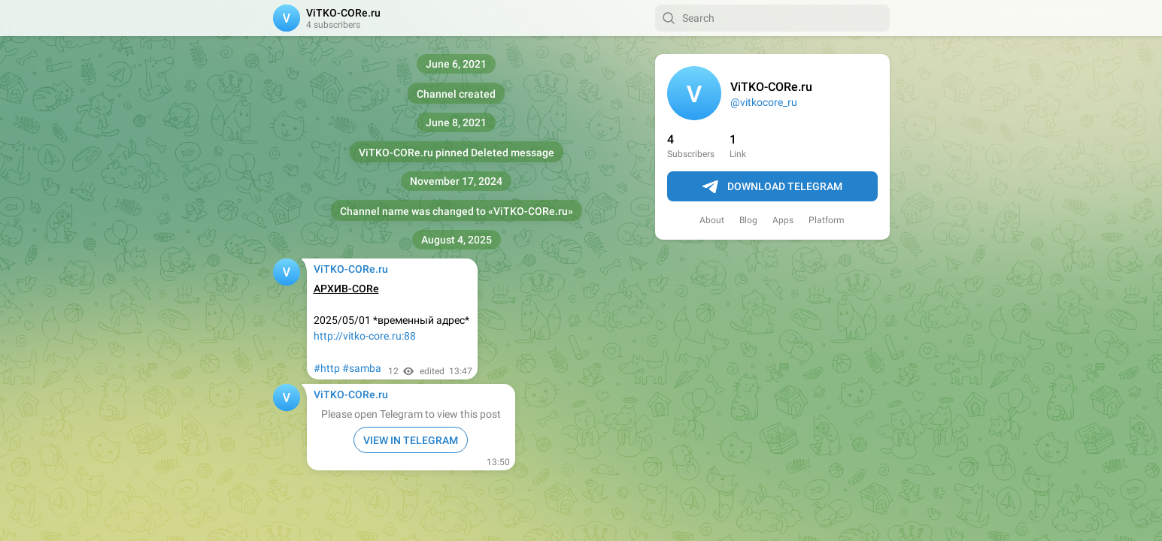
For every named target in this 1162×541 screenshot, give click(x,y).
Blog (748, 220)
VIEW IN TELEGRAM (410, 440)
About (711, 220)
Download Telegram (772, 187)
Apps (782, 220)
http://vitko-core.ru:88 (365, 336)
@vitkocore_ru (763, 102)
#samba (361, 368)
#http (327, 368)
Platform (827, 220)
